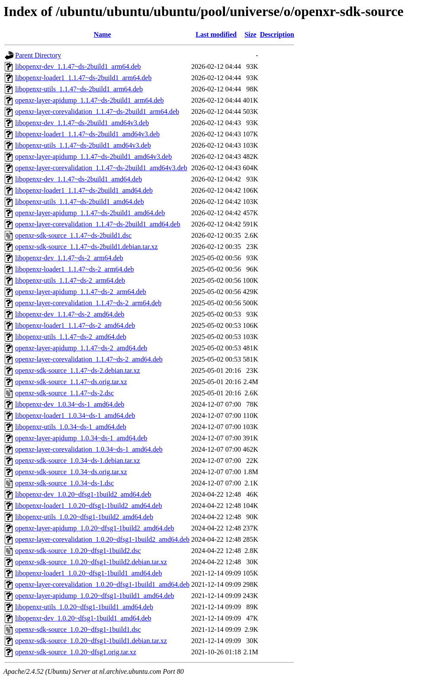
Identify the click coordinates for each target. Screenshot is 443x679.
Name (102, 34)
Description (277, 34)
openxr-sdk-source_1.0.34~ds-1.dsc (64, 483)
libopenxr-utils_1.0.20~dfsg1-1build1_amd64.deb (84, 607)
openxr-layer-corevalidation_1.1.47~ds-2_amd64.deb (89, 359)
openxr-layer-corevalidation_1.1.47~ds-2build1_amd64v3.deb (101, 167)
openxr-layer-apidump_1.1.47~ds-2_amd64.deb (81, 348)
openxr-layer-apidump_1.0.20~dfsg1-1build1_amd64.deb (94, 595)
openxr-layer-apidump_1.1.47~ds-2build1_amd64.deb (90, 213)
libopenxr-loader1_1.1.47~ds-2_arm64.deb (74, 269)
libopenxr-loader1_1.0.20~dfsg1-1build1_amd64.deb (88, 573)
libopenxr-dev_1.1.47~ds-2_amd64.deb (69, 314)
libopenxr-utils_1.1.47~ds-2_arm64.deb (70, 280)
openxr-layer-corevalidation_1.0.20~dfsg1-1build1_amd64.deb (102, 584)
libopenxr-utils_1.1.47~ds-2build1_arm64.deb (79, 89)
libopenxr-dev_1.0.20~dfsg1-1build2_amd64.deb (83, 494)
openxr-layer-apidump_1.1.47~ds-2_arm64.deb (80, 291)
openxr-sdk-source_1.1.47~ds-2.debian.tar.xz (77, 370)
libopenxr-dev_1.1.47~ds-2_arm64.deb (69, 258)
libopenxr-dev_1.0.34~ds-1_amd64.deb (69, 404)
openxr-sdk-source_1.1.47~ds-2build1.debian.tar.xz (86, 246)
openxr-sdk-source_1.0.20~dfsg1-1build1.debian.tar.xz (91, 640)
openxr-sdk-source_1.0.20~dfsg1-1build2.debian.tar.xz (91, 562)
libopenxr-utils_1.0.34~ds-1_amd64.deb (70, 426)
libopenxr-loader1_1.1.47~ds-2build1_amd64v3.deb (87, 134)
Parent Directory (38, 55)
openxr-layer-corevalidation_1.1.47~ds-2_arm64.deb (88, 303)
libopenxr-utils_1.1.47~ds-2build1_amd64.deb (79, 201)
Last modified (216, 34)
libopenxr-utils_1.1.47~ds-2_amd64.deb (70, 336)
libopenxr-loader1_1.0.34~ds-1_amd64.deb (75, 415)
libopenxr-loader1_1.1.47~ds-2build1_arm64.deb (83, 77)
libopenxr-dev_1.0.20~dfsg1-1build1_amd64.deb (83, 618)
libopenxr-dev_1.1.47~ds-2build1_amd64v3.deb (82, 122)
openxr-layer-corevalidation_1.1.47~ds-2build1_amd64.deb (97, 224)
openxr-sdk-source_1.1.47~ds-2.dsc (64, 393)
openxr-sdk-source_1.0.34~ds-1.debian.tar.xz (77, 460)
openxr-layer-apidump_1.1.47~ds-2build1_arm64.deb (89, 100)
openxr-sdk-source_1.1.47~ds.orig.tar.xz (71, 381)
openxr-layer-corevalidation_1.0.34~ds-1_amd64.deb (89, 449)
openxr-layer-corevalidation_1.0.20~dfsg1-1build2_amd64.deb (102, 539)
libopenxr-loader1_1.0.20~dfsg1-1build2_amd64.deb (88, 505)
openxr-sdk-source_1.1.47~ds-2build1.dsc (73, 235)
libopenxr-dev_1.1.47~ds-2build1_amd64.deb (78, 179)
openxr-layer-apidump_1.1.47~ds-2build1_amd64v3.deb (93, 156)
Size (250, 34)
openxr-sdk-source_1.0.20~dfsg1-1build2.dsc (78, 550)
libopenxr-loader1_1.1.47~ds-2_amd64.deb (75, 325)
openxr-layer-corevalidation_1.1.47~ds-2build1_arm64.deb (97, 111)
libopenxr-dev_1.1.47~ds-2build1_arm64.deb (78, 66)
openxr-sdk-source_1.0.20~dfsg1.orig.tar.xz (75, 652)
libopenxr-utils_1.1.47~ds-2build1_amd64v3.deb (83, 145)
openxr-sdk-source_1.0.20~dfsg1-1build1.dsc (78, 629)
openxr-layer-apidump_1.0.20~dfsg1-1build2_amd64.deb (94, 528)
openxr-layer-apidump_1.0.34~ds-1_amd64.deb (81, 438)
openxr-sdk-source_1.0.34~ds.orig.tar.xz (71, 471)
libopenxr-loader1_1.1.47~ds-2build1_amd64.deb (84, 190)
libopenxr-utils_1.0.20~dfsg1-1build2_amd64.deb (84, 517)
